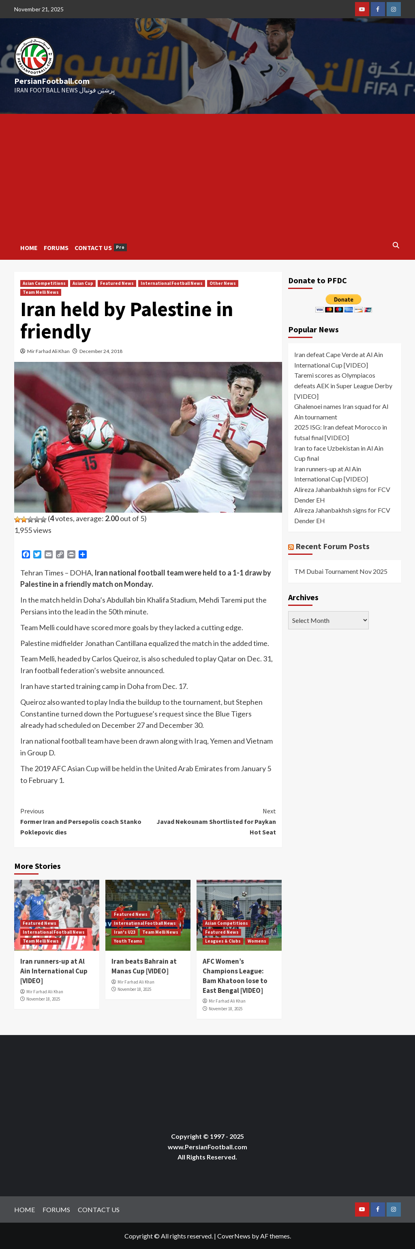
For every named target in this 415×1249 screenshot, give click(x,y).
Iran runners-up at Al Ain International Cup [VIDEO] (54, 971)
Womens (257, 941)
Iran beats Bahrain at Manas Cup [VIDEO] (144, 966)
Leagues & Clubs (223, 941)
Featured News (117, 283)
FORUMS (56, 248)
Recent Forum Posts (332, 546)
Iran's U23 (124, 932)
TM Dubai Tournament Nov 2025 (340, 571)
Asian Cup (83, 283)
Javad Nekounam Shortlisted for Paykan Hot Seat (212, 821)
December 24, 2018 (100, 351)
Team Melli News (41, 292)
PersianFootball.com (52, 81)
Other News (223, 283)
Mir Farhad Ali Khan (48, 351)
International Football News (172, 283)
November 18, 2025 (43, 999)
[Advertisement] (207, 174)
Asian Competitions (44, 283)
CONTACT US (101, 248)
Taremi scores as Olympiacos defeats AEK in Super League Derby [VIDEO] (343, 385)
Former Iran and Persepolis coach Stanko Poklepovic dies (84, 821)
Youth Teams (128, 941)
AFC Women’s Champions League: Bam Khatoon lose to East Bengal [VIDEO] (235, 975)
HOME (29, 248)
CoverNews (233, 1236)
